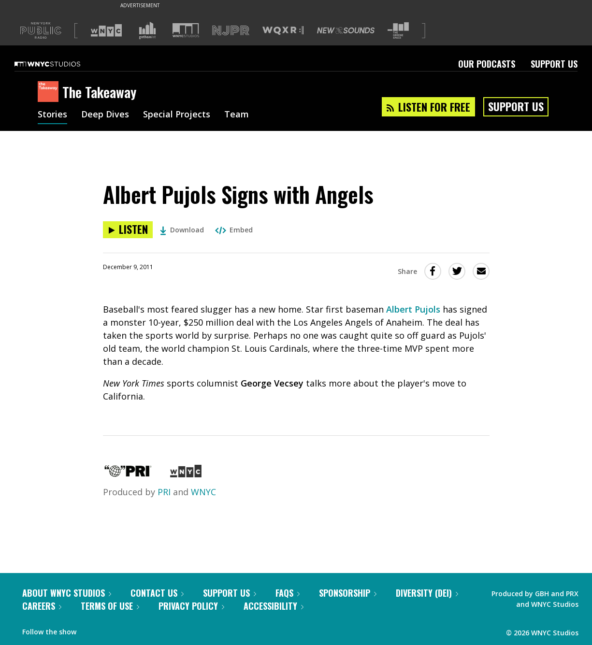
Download (182, 229)
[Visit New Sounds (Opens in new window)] (346, 30)
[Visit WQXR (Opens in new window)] (282, 30)
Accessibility (273, 606)
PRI (164, 492)
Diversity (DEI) (427, 593)
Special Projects (176, 115)
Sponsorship (347, 593)
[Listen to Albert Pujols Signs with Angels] (128, 229)
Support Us (554, 63)
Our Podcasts (486, 63)
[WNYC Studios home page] (59, 63)
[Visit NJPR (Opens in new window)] (230, 31)
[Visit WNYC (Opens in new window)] (106, 30)
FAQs (287, 593)
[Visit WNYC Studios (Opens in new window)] (186, 30)
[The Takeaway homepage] (50, 92)
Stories (52, 115)
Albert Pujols (413, 309)
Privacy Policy (191, 606)
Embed (234, 229)
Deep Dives (105, 115)
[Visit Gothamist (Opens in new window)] (147, 30)
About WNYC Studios (66, 593)
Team (236, 115)
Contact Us (157, 593)
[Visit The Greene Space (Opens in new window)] (398, 30)
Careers (41, 606)
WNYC (203, 492)
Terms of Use (110, 606)
